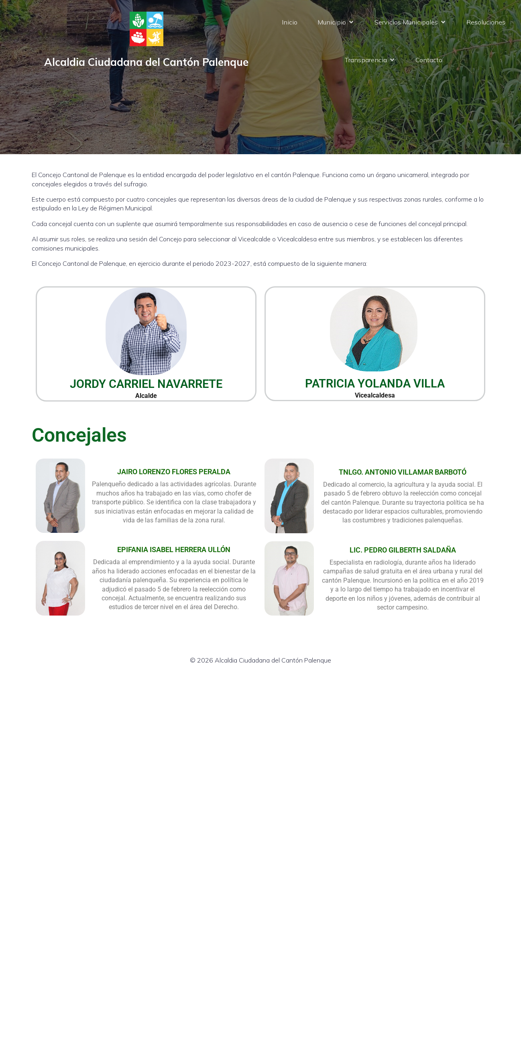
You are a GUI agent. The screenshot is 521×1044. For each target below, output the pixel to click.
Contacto (428, 60)
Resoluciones (485, 22)
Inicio (289, 22)
